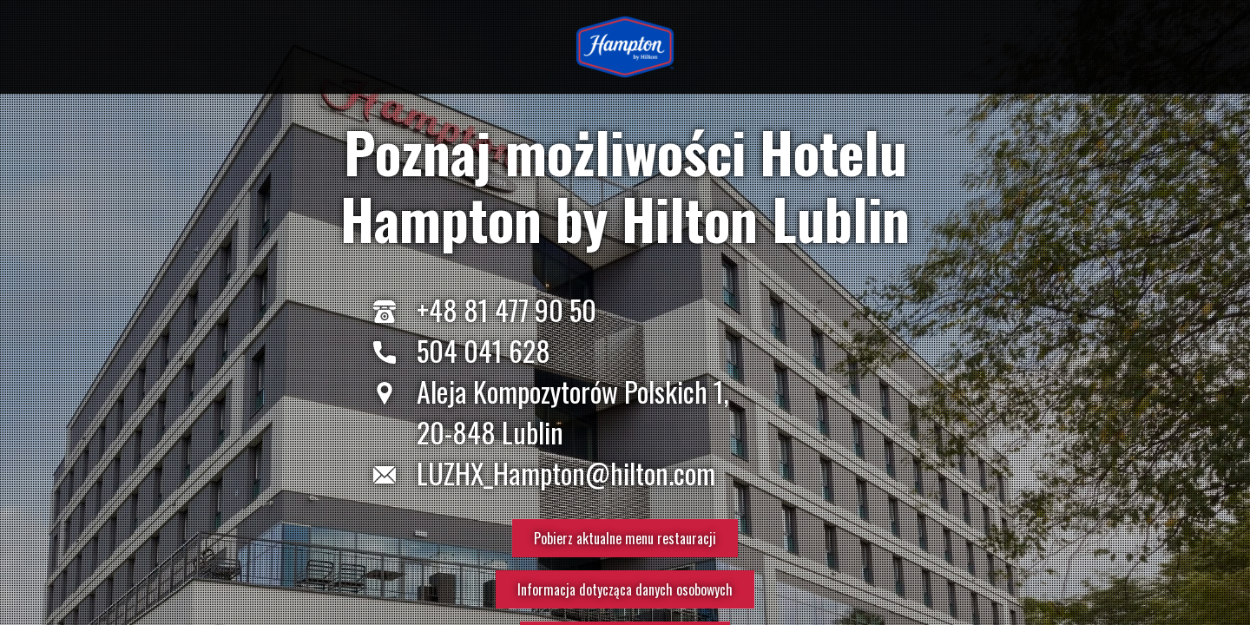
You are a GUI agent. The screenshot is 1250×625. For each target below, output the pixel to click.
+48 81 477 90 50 (506, 309)
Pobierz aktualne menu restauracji (625, 538)
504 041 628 (483, 350)
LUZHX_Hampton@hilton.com (566, 472)
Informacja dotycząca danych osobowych (625, 589)
